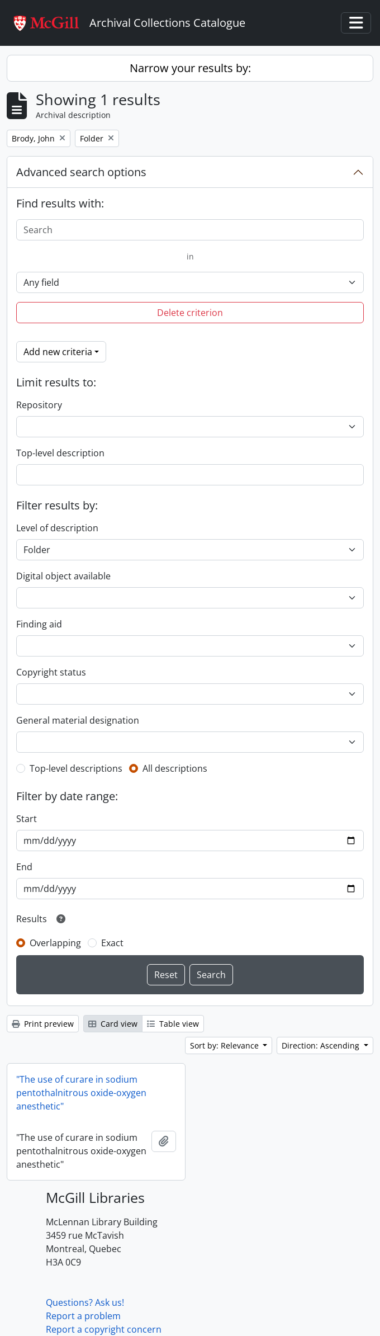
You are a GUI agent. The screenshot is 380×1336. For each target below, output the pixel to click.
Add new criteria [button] (57, 352)
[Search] (190, 229)
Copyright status (51, 672)
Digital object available (63, 576)
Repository (39, 405)
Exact (112, 943)
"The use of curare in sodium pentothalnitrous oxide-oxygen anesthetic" (81, 1092)
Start (26, 819)
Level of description (57, 528)
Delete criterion (190, 312)
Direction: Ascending (322, 1045)
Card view (112, 1023)
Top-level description (60, 453)
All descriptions (174, 768)
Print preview (43, 1023)
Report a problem (83, 1316)
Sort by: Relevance (225, 1045)
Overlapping (55, 943)
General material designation (77, 720)
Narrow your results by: (190, 67)
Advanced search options (81, 172)
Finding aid (39, 624)
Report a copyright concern (104, 1329)
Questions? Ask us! (85, 1302)
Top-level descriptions (76, 768)
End (24, 867)
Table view (173, 1023)
